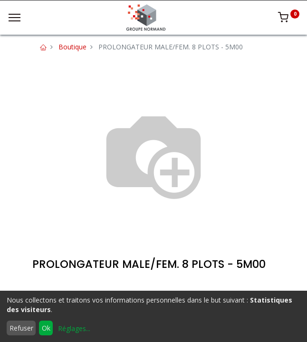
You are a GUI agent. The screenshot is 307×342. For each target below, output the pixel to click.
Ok (46, 327)
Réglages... (74, 328)
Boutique (72, 46)
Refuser (21, 327)
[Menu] (14, 18)
